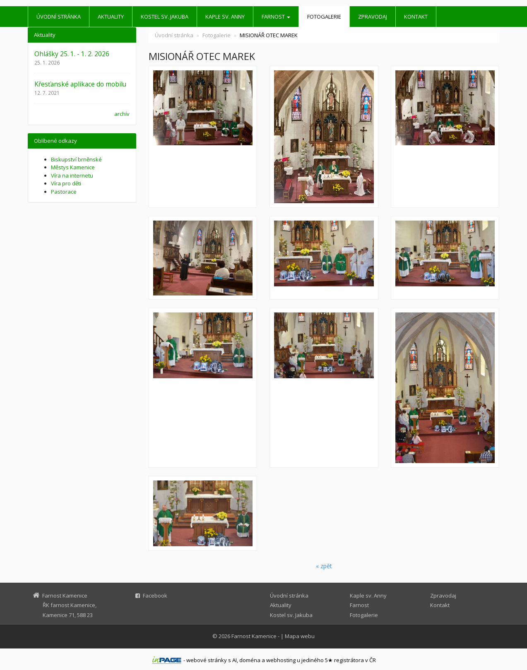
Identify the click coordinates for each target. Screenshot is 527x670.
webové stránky (206, 660)
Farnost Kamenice (254, 636)
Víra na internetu (72, 175)
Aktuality (111, 16)
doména (249, 660)
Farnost (276, 16)
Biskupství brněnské (76, 159)
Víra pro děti (66, 183)
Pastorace (64, 191)
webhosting (281, 660)
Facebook (155, 595)
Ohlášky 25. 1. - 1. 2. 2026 (71, 53)
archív (122, 114)
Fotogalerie (324, 16)
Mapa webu (300, 636)
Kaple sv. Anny (225, 16)
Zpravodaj (372, 16)
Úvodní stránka (58, 16)
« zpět (324, 566)
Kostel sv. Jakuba (164, 16)
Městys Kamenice (73, 167)
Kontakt (416, 16)
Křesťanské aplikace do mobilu (80, 84)
